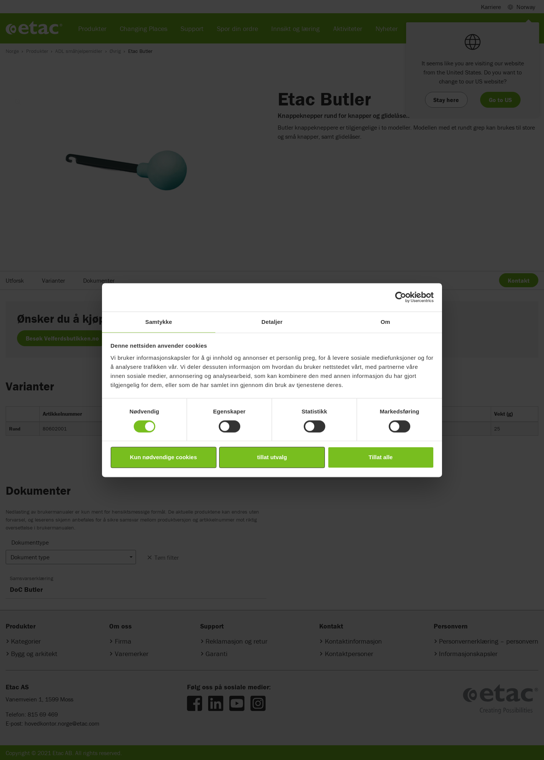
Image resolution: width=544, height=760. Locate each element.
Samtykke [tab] (158, 322)
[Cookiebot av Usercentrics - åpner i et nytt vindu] (401, 297)
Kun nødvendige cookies (163, 457)
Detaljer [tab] (272, 322)
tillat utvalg (272, 457)
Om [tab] (385, 322)
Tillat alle (381, 457)
